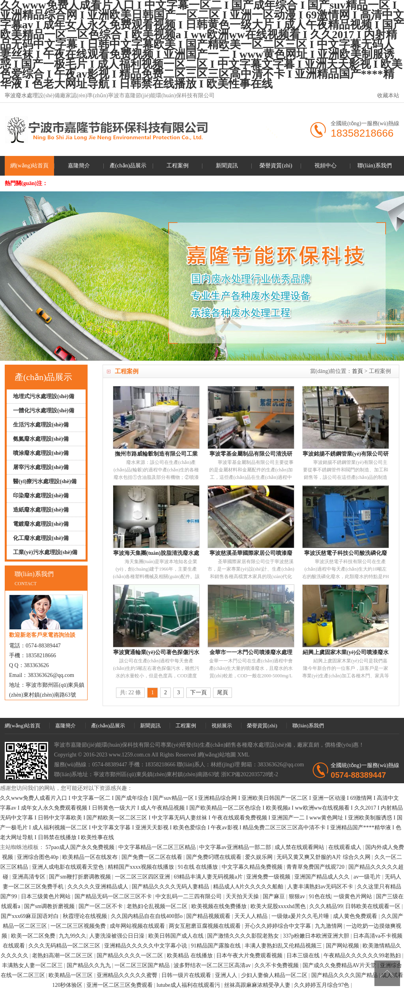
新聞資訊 (227, 166)
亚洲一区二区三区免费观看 (120, 985)
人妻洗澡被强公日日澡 (117, 936)
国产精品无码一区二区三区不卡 (114, 896)
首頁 (357, 371)
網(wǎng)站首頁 (29, 166)
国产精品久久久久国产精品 (345, 975)
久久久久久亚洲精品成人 (98, 887)
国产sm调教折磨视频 (50, 906)
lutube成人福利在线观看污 (189, 985)
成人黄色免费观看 (356, 916)
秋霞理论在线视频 (85, 916)
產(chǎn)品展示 (128, 166)
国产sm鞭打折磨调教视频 (80, 877)
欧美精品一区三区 (71, 975)
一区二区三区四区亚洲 (143, 877)
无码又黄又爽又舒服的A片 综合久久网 (324, 857)
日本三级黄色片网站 (46, 896)
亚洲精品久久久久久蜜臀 (128, 975)
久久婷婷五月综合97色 (322, 985)
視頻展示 (221, 726)
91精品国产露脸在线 (216, 946)
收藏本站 (388, 95)
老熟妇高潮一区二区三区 (63, 955)
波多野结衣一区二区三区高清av (213, 965)
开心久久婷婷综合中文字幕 (278, 926)
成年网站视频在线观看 (138, 926)
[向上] (387, 973)
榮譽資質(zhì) (276, 166)
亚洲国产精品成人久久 (322, 877)
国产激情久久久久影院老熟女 (244, 936)
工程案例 (177, 166)
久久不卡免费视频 (277, 965)
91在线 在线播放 (198, 867)
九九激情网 (329, 926)
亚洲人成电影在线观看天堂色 (68, 867)
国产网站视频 (343, 946)
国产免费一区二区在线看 (153, 857)
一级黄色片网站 (353, 896)
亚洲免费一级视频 (269, 877)
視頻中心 (325, 166)
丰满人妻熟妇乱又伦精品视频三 (284, 946)
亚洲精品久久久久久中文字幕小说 (146, 946)
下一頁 (198, 692)
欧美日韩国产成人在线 (176, 936)
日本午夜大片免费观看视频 (250, 955)
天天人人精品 (251, 916)
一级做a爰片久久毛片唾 (301, 916)
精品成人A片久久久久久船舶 (249, 887)
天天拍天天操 (243, 896)
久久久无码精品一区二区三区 (65, 946)
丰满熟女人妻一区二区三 (33, 965)
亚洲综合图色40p (38, 857)
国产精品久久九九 (89, 965)
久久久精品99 (325, 906)
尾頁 (222, 692)
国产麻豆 (274, 896)
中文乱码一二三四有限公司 (189, 896)
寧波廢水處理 (21, 95)
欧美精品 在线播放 (190, 955)
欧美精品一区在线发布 (90, 857)
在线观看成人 (345, 847)
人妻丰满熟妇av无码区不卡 (321, 887)
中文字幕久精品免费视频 (253, 867)
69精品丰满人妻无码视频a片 (209, 877)
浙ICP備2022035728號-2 (249, 774)
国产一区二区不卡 (101, 906)
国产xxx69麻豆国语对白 (30, 916)
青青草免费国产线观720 (316, 867)
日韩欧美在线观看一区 (373, 906)
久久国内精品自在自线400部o (147, 916)
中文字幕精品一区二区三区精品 (157, 847)
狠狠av (298, 896)
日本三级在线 (303, 955)
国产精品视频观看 (209, 916)
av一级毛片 (368, 877)
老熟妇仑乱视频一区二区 (158, 906)
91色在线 (320, 896)
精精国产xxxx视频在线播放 (142, 867)
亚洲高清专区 (29, 877)
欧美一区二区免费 (34, 936)
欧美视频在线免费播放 (219, 906)
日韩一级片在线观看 (187, 975)
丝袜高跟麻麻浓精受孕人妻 (258, 985)
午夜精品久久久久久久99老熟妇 (363, 955)
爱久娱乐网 (259, 857)
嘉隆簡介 (79, 166)
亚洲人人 (227, 975)
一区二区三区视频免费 (78, 926)
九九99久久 (72, 936)
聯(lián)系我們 (374, 166)
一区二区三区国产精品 (142, 965)
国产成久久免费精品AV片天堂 (340, 965)
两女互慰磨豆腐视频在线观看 (205, 926)
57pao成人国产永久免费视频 (81, 847)
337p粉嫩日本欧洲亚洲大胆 (317, 936)
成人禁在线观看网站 (300, 847)
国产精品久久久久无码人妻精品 (171, 887)
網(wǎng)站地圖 (217, 755)
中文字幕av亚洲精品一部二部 (235, 847)
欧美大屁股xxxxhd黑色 (279, 906)
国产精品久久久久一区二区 (131, 955)
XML (244, 755)
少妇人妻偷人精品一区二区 (275, 975)
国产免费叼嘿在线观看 (214, 857)
